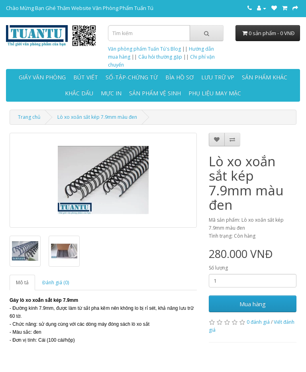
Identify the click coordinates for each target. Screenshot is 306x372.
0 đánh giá (258, 322)
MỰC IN (111, 93)
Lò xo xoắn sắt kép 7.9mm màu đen (97, 117)
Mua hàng (252, 304)
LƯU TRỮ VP (217, 77)
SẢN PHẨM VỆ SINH (155, 93)
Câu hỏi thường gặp (160, 56)
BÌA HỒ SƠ (179, 77)
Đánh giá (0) (55, 282)
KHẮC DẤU (79, 93)
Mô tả (22, 282)
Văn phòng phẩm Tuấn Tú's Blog (144, 48)
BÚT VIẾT (85, 77)
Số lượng (218, 267)
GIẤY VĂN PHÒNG (42, 77)
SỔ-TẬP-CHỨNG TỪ (132, 77)
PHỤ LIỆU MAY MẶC (214, 93)
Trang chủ (29, 117)
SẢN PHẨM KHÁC (264, 77)
